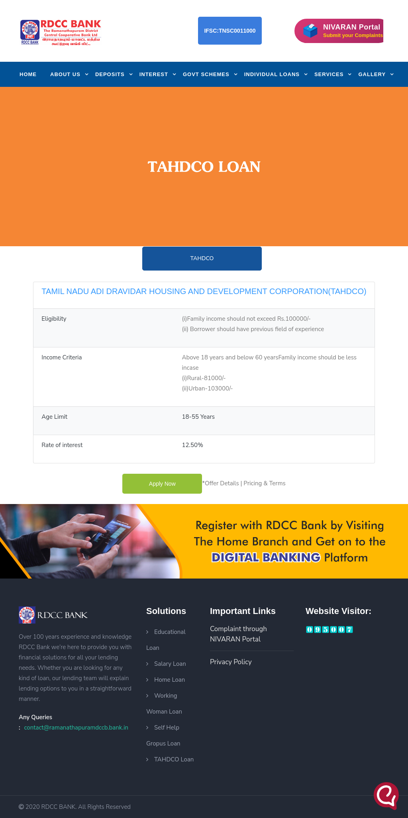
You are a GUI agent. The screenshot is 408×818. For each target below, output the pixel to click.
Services (329, 74)
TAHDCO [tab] (202, 258)
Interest (153, 74)
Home (28, 74)
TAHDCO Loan (174, 759)
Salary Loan (170, 664)
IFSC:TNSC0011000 (229, 30)
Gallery (372, 74)
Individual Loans (272, 74)
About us (65, 74)
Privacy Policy (231, 662)
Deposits (110, 74)
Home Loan (169, 680)
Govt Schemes (206, 74)
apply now (162, 484)
